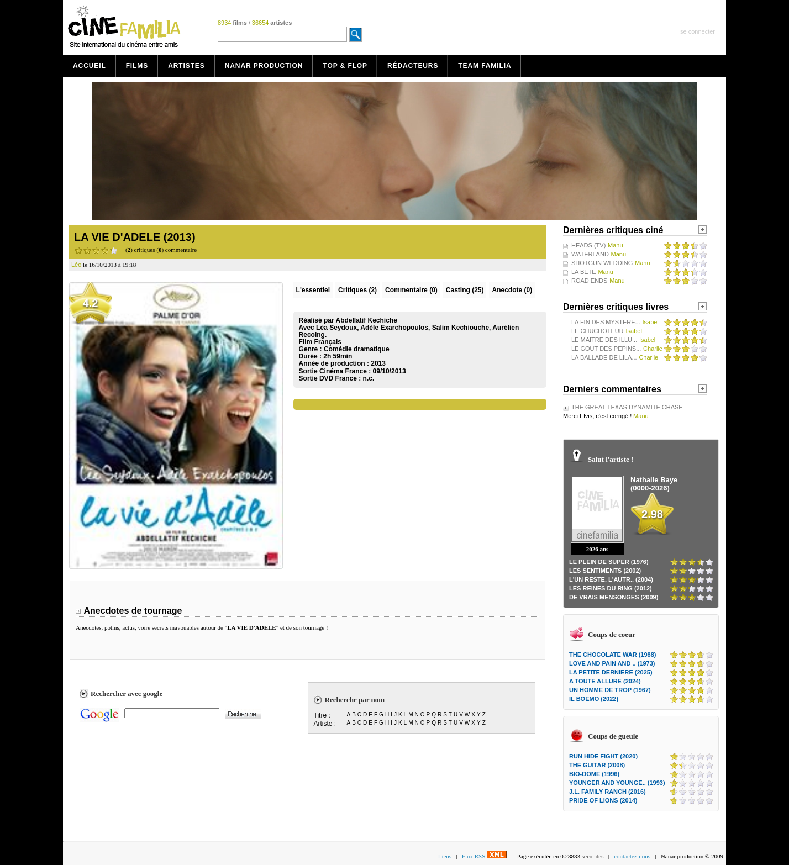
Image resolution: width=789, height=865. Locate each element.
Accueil (89, 66)
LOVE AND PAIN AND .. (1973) (612, 663)
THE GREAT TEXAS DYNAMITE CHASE (627, 407)
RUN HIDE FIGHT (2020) (603, 756)
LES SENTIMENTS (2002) (605, 570)
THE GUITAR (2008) (597, 765)
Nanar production (264, 66)
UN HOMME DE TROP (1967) (610, 690)
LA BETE (583, 271)
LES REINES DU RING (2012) (610, 588)
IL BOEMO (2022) (593, 698)
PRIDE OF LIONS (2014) (603, 800)
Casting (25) (465, 290)
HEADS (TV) (588, 245)
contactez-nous (632, 856)
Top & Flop (345, 66)
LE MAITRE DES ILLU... (604, 339)
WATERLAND (590, 254)
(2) (357, 290)
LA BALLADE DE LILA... (604, 357)
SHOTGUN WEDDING (602, 263)
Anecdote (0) (512, 290)
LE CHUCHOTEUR (597, 331)
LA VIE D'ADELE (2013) (135, 237)
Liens (444, 856)
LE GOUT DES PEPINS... (606, 348)
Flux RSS (484, 856)
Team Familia (484, 66)
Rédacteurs (412, 66)
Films (137, 66)
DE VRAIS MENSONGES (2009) (613, 597)
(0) (411, 290)
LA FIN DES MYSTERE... (605, 322)
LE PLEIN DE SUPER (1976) (609, 561)
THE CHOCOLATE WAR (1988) (612, 654)
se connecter (697, 31)
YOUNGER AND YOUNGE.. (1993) (617, 782)
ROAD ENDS (589, 280)
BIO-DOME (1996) (594, 774)
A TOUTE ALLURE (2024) (605, 681)
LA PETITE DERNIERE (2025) (611, 672)
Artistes (186, 66)
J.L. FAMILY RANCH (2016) (607, 791)
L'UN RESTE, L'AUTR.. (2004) (611, 579)
